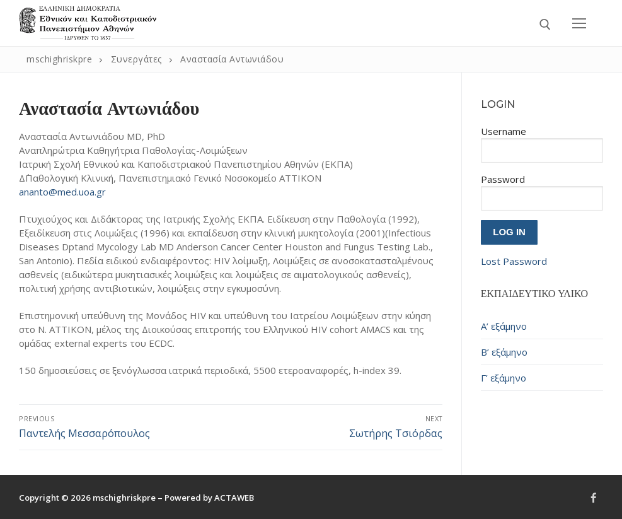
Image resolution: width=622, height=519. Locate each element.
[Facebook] (593, 498)
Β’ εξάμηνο (504, 352)
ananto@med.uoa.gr (62, 191)
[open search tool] (545, 24)
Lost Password (514, 261)
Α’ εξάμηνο (504, 326)
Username (503, 131)
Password (503, 179)
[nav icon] (579, 23)
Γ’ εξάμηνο (503, 377)
